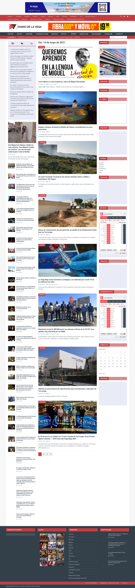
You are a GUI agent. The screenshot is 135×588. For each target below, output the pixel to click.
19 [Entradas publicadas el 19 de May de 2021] (109, 364)
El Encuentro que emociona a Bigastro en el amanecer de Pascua (24, 229)
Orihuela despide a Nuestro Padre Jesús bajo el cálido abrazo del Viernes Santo (26, 318)
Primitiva (101, 165)
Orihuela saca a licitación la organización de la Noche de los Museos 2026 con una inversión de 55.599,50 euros (21, 98)
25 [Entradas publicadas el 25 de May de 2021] (105, 366)
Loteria (101, 170)
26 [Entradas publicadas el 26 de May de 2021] (109, 366)
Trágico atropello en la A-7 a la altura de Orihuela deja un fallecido (118, 534)
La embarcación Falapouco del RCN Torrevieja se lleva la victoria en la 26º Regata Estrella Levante (20, 51)
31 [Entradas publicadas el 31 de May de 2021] (101, 369)
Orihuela (10, 16)
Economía (29, 34)
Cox (81, 16)
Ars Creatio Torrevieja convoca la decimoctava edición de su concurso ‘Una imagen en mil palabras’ (21, 87)
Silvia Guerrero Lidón (53, 334)
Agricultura (84, 34)
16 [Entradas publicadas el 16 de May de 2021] (125, 361)
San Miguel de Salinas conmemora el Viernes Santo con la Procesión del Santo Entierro (26, 298)
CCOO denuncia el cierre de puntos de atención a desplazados (117, 562)
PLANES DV (119, 34)
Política (10, 34)
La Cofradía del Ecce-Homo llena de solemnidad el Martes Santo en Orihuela (26, 407)
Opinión (73, 34)
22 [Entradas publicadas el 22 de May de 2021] (121, 364)
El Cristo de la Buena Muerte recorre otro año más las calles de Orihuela (26, 338)
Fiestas (63, 34)
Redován (50, 16)
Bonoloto (101, 163)
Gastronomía (96, 34)
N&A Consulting (36, 586)
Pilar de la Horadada (13, 19)
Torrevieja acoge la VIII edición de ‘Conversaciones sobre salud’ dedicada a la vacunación (22, 105)
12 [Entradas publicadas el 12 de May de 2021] (109, 361)
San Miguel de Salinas (36, 19)
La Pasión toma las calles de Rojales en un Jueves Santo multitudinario (24, 239)
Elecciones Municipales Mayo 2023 (75, 19)
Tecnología (108, 34)
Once (100, 172)
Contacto (124, 583)
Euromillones (102, 168)
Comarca (47, 19)
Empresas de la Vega (58, 19)
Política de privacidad (91, 583)
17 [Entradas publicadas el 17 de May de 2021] (101, 364)
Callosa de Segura (90, 16)
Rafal (57, 16)
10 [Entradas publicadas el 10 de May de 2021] (101, 361)
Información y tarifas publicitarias (109, 583)
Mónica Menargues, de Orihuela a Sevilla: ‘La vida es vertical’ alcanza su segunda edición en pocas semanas (21, 58)
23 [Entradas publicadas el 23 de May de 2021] (125, 364)
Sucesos (19, 34)
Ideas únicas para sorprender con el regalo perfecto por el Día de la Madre (26, 176)
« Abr (100, 373)
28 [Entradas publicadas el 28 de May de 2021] (117, 366)
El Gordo (101, 167)
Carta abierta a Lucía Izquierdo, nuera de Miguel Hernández (61, 82)
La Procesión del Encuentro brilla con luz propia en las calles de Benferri (25, 269)
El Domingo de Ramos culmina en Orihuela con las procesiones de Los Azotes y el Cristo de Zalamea (26, 449)
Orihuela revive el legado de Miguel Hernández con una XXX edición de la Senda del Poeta (25, 165)
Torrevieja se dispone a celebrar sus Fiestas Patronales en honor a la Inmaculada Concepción (117, 544)
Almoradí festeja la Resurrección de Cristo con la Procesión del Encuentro (25, 258)
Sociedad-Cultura (42, 34)
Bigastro (35, 16)
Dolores (65, 16)
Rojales (43, 16)
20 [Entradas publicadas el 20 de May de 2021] (113, 364)
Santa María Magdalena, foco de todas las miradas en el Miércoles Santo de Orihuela (26, 376)
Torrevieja (18, 16)
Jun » (104, 373)
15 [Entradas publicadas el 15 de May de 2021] (121, 361)
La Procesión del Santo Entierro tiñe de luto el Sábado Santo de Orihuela (25, 210)
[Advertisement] (113, 143)
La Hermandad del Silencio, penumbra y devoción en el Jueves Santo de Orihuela (26, 328)
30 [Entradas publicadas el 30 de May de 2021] (125, 366)
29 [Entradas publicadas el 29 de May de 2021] (121, 366)
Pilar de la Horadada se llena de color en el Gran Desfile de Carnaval (25, 515)
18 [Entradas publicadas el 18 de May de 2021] (105, 364)
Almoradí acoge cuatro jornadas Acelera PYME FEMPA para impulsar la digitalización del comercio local (21, 65)
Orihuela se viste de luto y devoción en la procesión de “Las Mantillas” (25, 459)
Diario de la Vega (52, 84)
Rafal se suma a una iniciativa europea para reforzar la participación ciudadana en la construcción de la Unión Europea (22, 71)
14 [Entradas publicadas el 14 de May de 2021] (117, 361)
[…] (49, 448)
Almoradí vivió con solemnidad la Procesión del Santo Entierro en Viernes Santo (25, 288)
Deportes (55, 34)
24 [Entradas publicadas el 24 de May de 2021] (101, 366)
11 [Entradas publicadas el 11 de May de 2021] (105, 361)
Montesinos (73, 16)
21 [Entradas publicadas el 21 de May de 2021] (117, 364)
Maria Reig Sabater (53, 284)
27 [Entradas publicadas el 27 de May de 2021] (113, 366)
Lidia (49, 132)
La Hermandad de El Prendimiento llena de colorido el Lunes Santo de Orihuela (26, 439)
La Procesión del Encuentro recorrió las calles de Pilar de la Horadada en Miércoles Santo (25, 348)
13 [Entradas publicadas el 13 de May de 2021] (113, 361)
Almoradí (27, 16)
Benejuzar (24, 19)
